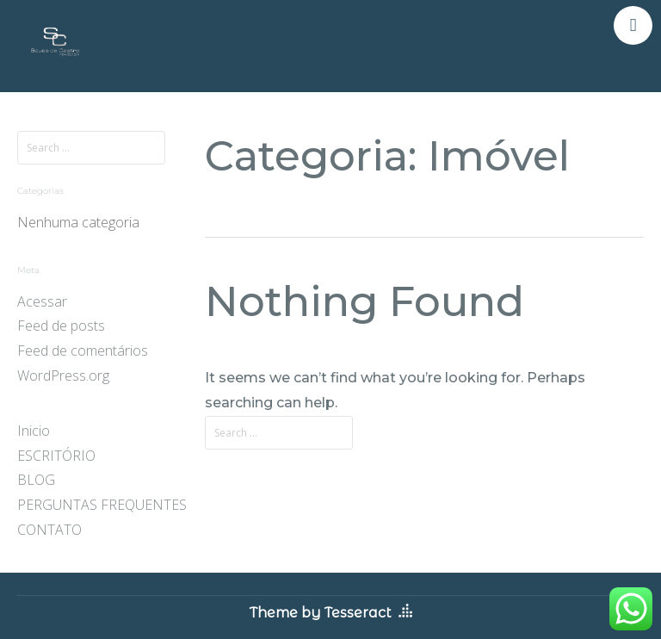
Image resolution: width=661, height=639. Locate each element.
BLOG (36, 479)
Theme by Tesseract (321, 613)
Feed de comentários (82, 350)
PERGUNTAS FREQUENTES (102, 504)
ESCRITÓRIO (56, 455)
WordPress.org (63, 375)
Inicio (33, 430)
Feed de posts (61, 325)
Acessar (42, 301)
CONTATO (49, 529)
